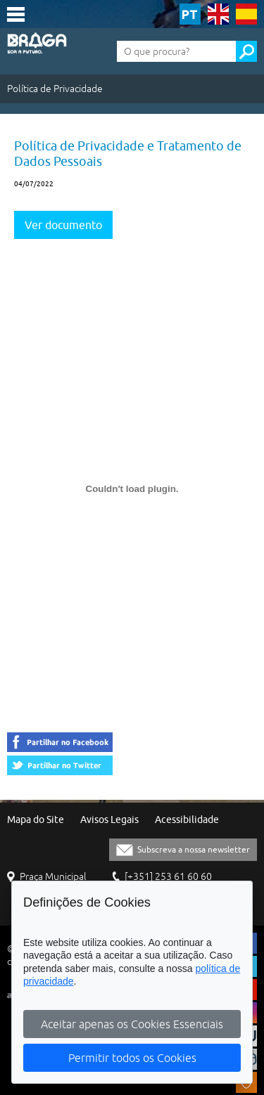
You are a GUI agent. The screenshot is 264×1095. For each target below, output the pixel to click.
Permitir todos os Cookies (132, 1057)
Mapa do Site (35, 820)
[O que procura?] (176, 51)
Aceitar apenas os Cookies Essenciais (132, 1024)
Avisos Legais (109, 820)
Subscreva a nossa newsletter (193, 849)
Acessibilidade (187, 820)
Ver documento (63, 225)
